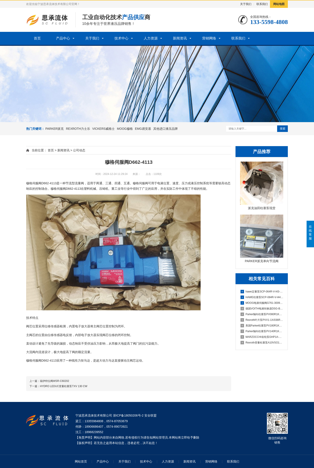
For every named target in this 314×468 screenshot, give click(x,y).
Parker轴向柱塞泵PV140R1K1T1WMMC (262, 331)
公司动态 (79, 150)
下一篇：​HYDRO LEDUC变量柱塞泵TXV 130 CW (58, 386)
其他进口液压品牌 (165, 128)
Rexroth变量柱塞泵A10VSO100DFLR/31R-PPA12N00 (262, 342)
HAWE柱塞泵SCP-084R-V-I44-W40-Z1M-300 (262, 297)
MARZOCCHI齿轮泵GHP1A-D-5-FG (262, 337)
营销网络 (209, 38)
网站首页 (81, 461)
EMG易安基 (143, 128)
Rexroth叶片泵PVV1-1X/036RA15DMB (262, 320)
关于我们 (245, 4)
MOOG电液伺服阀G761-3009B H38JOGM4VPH (262, 303)
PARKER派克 (54, 128)
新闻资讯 (180, 38)
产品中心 (63, 38)
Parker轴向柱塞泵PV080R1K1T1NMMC (262, 314)
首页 (37, 38)
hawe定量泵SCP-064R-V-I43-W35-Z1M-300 (262, 291)
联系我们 (262, 4)
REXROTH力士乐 (78, 128)
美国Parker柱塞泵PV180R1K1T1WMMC (262, 325)
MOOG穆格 (125, 128)
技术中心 (121, 38)
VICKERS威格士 (103, 128)
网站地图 (279, 4)
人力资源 (151, 38)
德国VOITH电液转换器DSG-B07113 (262, 308)
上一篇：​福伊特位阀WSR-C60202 (49, 381)
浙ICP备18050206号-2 (128, 415)
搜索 (282, 128)
